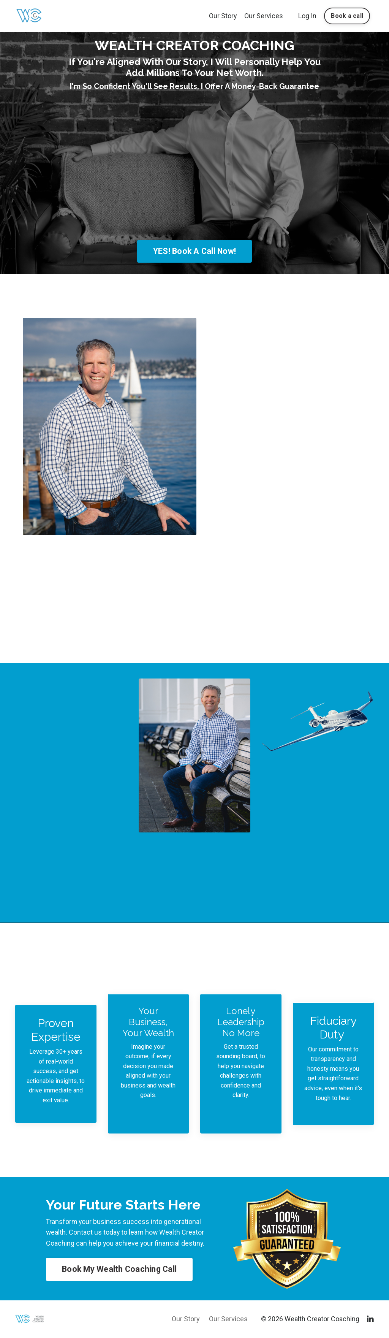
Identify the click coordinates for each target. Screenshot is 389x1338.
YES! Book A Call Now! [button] (194, 251)
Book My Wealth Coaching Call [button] (119, 1269)
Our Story (223, 16)
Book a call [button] (347, 15)
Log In (307, 16)
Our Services (263, 16)
